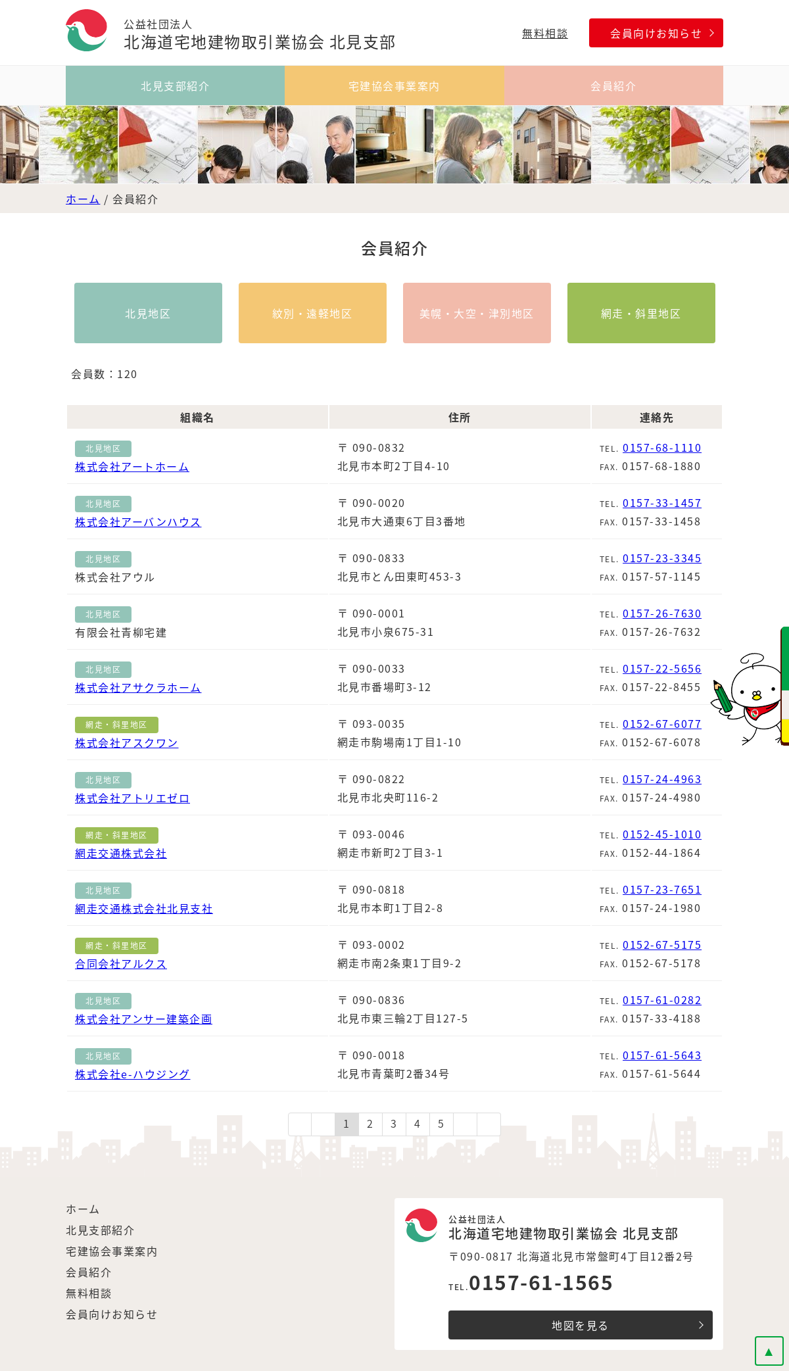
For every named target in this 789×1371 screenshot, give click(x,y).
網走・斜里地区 (641, 313)
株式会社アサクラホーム (138, 687)
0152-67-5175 (662, 944)
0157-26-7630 (662, 613)
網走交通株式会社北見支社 (144, 908)
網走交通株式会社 (121, 853)
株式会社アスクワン (127, 742)
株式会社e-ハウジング (133, 1074)
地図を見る (581, 1325)
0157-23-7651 (662, 889)
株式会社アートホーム (132, 466)
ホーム (83, 198)
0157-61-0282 (662, 999)
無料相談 (545, 33)
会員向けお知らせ (656, 33)
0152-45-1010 (662, 834)
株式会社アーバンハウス (138, 521)
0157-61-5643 (662, 1055)
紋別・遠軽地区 (312, 313)
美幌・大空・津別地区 (477, 313)
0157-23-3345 (662, 557)
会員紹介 (613, 85)
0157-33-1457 (662, 502)
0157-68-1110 (662, 447)
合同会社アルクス (121, 963)
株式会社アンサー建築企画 (143, 1018)
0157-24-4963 (662, 778)
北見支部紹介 (175, 85)
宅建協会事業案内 (394, 85)
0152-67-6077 (662, 723)
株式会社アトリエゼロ (132, 798)
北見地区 (148, 313)
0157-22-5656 (662, 668)
